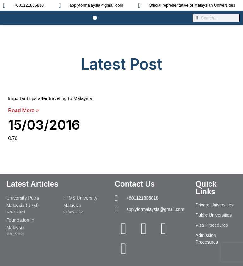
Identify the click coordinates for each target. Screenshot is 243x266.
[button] (95, 18)
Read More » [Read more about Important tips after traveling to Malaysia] (23, 110)
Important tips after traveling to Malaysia (50, 98)
